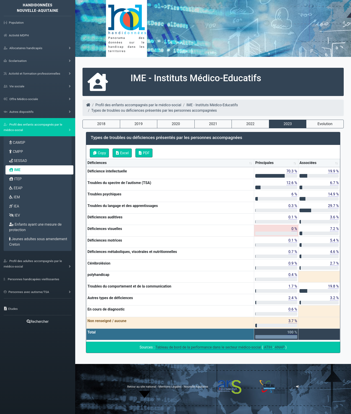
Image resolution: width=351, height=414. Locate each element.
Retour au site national (141, 386)
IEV (14, 215)
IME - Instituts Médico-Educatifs (212, 105)
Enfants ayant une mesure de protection (35, 227)
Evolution (324, 124)
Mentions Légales (170, 386)
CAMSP (17, 142)
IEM (14, 197)
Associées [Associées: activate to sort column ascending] (307, 163)
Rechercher (38, 321)
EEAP (16, 188)
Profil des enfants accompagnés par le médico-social (138, 105)
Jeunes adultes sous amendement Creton (38, 242)
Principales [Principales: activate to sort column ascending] (264, 163)
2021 (213, 124)
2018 (101, 124)
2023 (288, 124)
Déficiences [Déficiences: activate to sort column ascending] (97, 163)
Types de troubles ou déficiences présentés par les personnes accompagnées (154, 110)
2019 (138, 124)
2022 (250, 124)
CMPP (16, 151)
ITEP (15, 179)
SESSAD (18, 161)
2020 (176, 124)
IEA (14, 206)
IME (15, 170)
